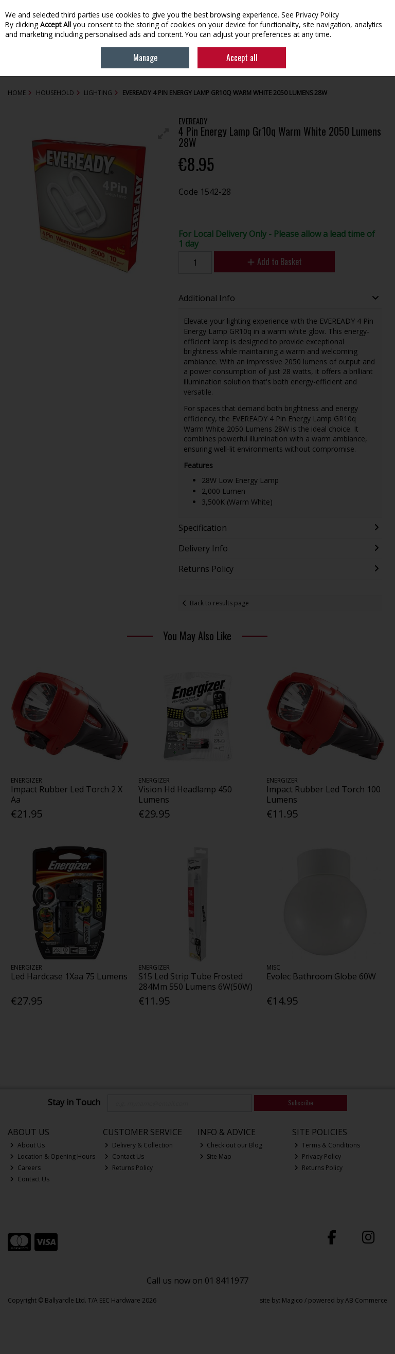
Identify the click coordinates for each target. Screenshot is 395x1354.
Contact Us (29, 1179)
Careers (25, 1167)
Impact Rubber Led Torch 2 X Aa (66, 794)
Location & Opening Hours (52, 1156)
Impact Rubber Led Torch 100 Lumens (323, 794)
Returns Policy (128, 1167)
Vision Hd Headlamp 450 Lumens (185, 794)
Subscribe (300, 1102)
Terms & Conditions (327, 1145)
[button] (163, 133)
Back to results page (219, 603)
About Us (27, 1145)
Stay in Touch (74, 1103)
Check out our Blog (231, 1145)
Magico (292, 1300)
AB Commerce (366, 1300)
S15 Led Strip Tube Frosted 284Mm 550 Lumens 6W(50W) (195, 981)
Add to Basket (274, 261)
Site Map (216, 1156)
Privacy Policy (317, 1156)
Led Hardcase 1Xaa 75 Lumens (69, 976)
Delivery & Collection (138, 1145)
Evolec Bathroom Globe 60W (321, 976)
